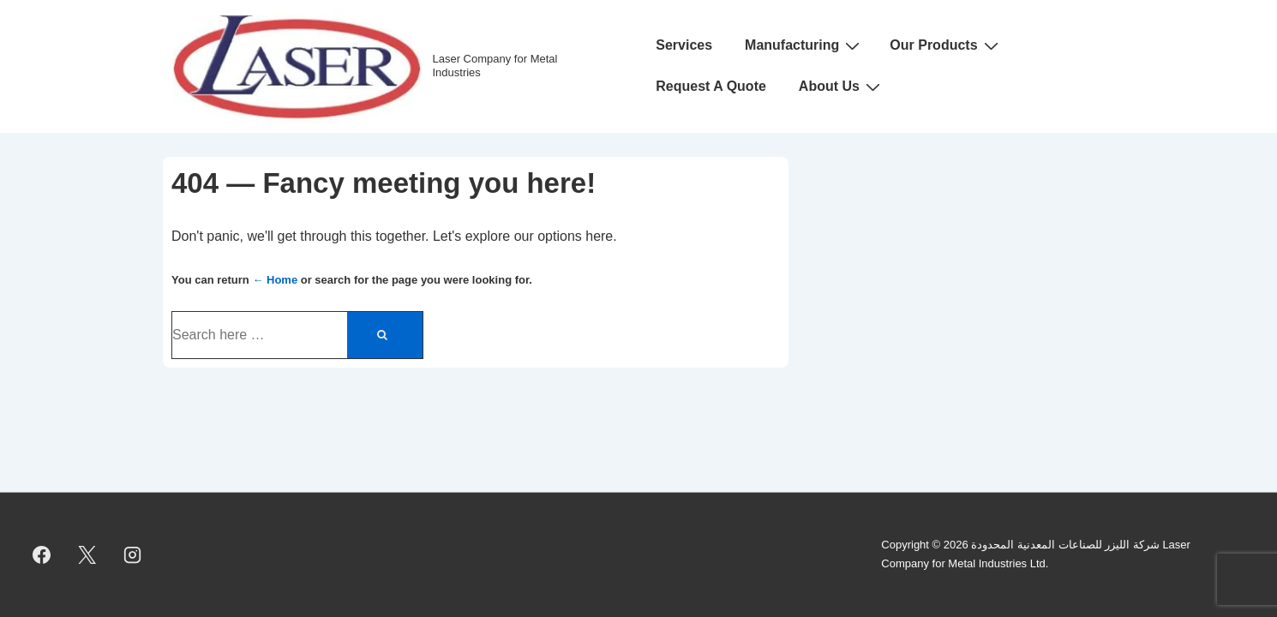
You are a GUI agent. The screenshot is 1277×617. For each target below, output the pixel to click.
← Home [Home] (274, 279)
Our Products (946, 45)
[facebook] (42, 554)
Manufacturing (804, 45)
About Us (841, 87)
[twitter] (87, 554)
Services (684, 45)
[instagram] (133, 554)
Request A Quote (711, 86)
